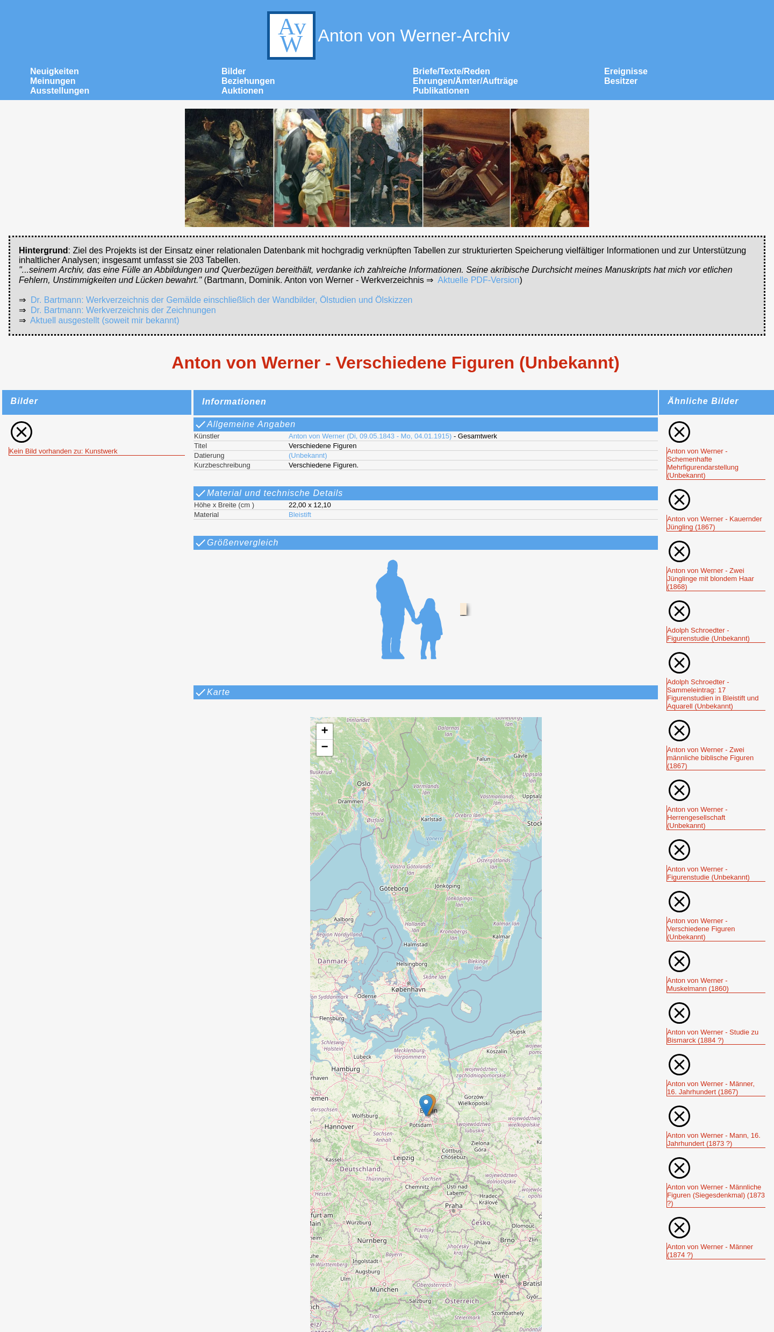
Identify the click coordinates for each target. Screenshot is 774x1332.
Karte (212, 692)
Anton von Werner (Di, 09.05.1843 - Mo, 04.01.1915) (370, 436)
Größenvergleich (236, 542)
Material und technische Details (268, 493)
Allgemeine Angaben (245, 424)
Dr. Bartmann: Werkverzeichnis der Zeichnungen (123, 310)
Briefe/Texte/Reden (451, 71)
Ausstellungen (59, 90)
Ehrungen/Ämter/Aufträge (465, 81)
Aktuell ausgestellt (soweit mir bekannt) (104, 320)
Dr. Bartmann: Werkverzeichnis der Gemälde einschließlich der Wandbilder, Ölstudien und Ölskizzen (222, 299)
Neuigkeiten (54, 71)
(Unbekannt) (308, 455)
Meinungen (52, 81)
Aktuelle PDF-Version (478, 280)
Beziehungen (248, 81)
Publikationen (441, 90)
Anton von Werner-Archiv (387, 35)
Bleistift (300, 515)
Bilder (233, 71)
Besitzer (620, 81)
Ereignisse (626, 71)
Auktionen (242, 90)
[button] (426, 1106)
